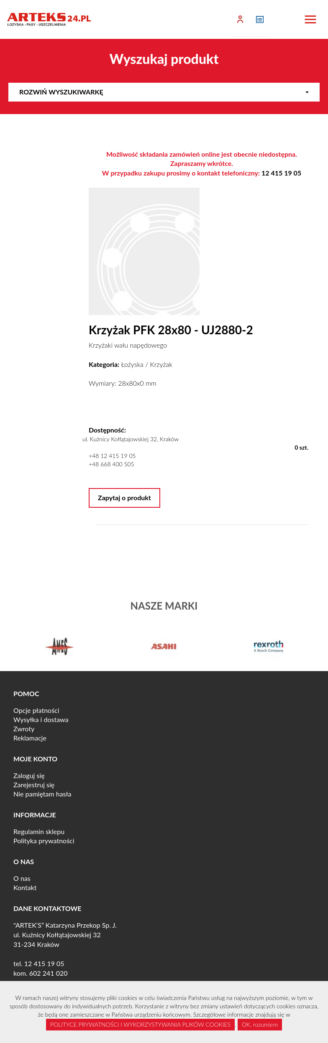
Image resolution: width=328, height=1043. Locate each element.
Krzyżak (161, 364)
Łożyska (132, 364)
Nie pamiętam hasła (42, 794)
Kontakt (24, 887)
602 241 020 (48, 973)
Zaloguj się (29, 775)
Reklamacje (29, 738)
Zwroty (23, 729)
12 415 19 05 (281, 173)
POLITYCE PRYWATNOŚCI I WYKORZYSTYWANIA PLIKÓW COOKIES (140, 1024)
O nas (22, 878)
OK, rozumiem (260, 1024)
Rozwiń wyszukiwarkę (164, 92)
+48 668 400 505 (111, 464)
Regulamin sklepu (38, 831)
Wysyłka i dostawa (41, 719)
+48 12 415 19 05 (112, 455)
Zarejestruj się (33, 785)
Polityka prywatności (43, 841)
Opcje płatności (36, 710)
